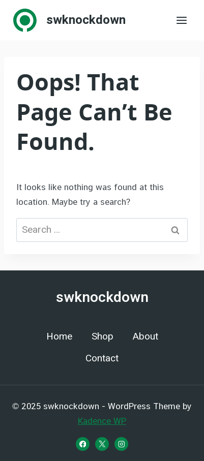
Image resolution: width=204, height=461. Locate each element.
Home (59, 336)
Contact (102, 358)
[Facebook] (83, 444)
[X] (102, 444)
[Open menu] (181, 20)
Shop (102, 336)
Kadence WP (102, 421)
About (145, 336)
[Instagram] (121, 444)
